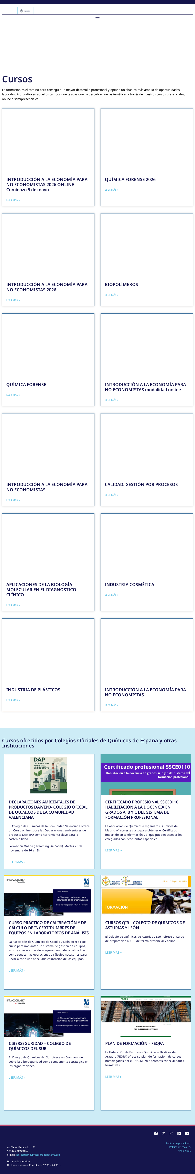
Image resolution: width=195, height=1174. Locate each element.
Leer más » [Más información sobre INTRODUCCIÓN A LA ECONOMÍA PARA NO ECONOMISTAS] (13, 500)
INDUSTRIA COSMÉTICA (129, 584)
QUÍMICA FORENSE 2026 (130, 179)
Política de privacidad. (178, 1143)
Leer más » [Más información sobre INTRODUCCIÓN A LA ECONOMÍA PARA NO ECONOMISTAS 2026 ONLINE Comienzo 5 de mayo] (13, 200)
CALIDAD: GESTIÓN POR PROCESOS (141, 484)
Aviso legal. (184, 1150)
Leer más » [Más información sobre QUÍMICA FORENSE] (13, 395)
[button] (97, 18)
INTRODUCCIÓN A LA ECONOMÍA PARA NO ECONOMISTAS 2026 (47, 286)
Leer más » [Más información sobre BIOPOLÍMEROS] (111, 295)
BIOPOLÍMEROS (121, 284)
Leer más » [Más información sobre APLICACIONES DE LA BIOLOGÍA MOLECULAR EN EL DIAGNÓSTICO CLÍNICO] (13, 605)
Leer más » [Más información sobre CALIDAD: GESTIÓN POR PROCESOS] (111, 495)
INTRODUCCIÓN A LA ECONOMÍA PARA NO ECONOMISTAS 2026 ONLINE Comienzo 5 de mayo (47, 184)
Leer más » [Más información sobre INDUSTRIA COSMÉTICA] (111, 594)
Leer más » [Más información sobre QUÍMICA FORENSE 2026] (111, 189)
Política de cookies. (180, 1147)
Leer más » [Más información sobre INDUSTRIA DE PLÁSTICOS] (13, 700)
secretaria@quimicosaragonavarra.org (38, 1154)
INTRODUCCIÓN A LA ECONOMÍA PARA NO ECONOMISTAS (47, 486)
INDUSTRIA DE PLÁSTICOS (33, 690)
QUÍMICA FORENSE (26, 384)
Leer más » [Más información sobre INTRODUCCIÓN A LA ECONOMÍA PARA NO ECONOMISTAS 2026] (13, 300)
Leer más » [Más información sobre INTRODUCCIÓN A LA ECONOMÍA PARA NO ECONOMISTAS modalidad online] (111, 400)
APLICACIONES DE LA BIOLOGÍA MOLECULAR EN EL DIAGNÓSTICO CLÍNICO (41, 590)
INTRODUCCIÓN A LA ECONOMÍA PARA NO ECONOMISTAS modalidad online (145, 387)
